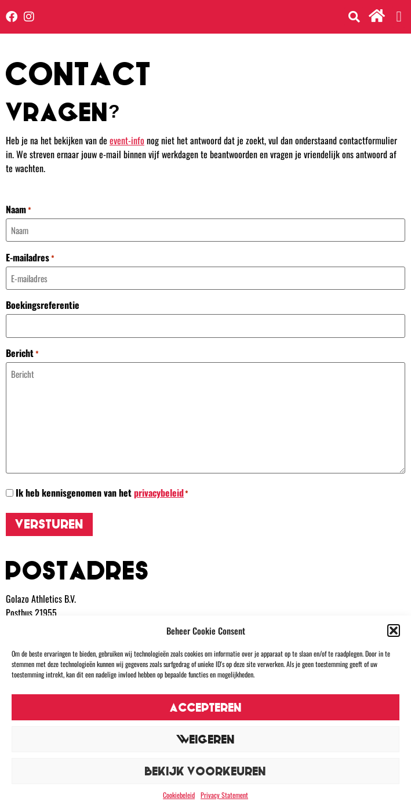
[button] (393, 630)
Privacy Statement (224, 795)
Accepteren (206, 707)
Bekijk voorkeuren (205, 771)
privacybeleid (159, 493)
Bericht (22, 353)
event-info (127, 140)
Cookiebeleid (179, 795)
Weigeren (205, 739)
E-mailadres (30, 257)
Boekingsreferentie (42, 304)
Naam (18, 209)
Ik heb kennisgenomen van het (102, 492)
